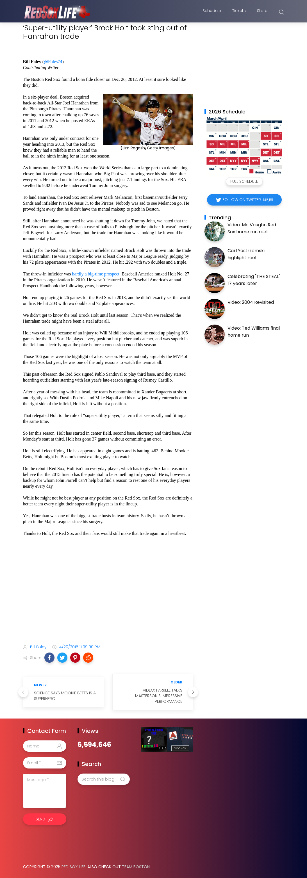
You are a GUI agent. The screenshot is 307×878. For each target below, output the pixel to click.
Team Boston (136, 867)
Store (262, 12)
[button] (49, 658)
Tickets (239, 12)
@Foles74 (53, 61)
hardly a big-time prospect (95, 274)
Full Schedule (244, 181)
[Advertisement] (108, 595)
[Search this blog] (104, 779)
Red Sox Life (73, 867)
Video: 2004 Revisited (251, 302)
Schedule (212, 12)
